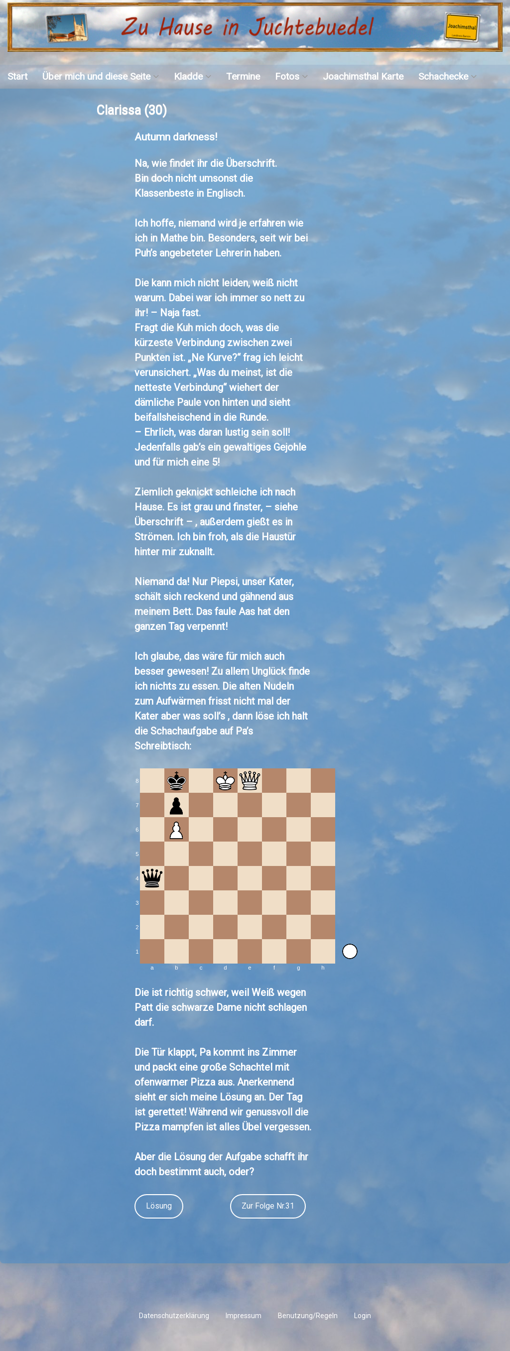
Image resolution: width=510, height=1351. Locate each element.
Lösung (159, 1206)
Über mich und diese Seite (96, 76)
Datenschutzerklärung (174, 1316)
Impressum (243, 1316)
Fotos (287, 76)
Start (17, 76)
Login (362, 1316)
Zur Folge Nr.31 (268, 1206)
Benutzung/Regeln (308, 1316)
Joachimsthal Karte (363, 76)
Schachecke (443, 76)
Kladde (188, 76)
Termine (243, 76)
